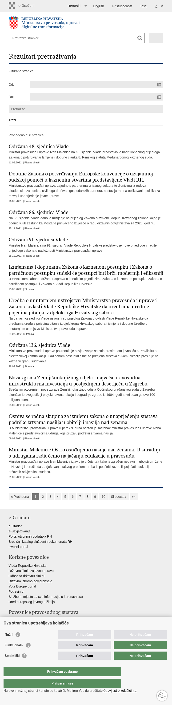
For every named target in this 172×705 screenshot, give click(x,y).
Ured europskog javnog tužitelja (32, 602)
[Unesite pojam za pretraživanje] (29, 38)
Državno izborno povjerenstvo (30, 581)
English (98, 6)
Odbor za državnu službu (27, 576)
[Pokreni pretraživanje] (139, 38)
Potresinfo (16, 591)
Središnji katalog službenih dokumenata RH (40, 541)
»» (134, 496)
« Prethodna (20, 496)
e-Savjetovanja (20, 531)
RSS (143, 6)
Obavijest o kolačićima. (120, 691)
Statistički (12, 665)
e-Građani (16, 526)
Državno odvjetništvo (24, 626)
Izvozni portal (18, 547)
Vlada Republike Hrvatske (28, 565)
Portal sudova (19, 621)
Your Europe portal (22, 586)
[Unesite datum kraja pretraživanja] (96, 97)
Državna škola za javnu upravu (31, 571)
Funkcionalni (14, 654)
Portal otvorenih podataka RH (30, 536)
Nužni (9, 644)
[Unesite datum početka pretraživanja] (96, 84)
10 (103, 496)
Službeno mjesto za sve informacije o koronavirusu (46, 597)
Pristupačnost (122, 6)
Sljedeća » (118, 496)
